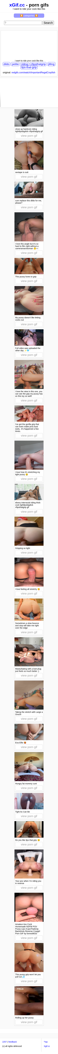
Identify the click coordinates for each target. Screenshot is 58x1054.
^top (46, 1042)
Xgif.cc (47, 1046)
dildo (7, 64)
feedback (13, 1042)
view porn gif (29, 135)
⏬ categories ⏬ (29, 15)
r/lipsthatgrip (38, 64)
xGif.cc (17, 5)
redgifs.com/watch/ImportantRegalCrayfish (33, 72)
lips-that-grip (29, 67)
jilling (51, 64)
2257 (4, 1042)
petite (15, 64)
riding (24, 64)
